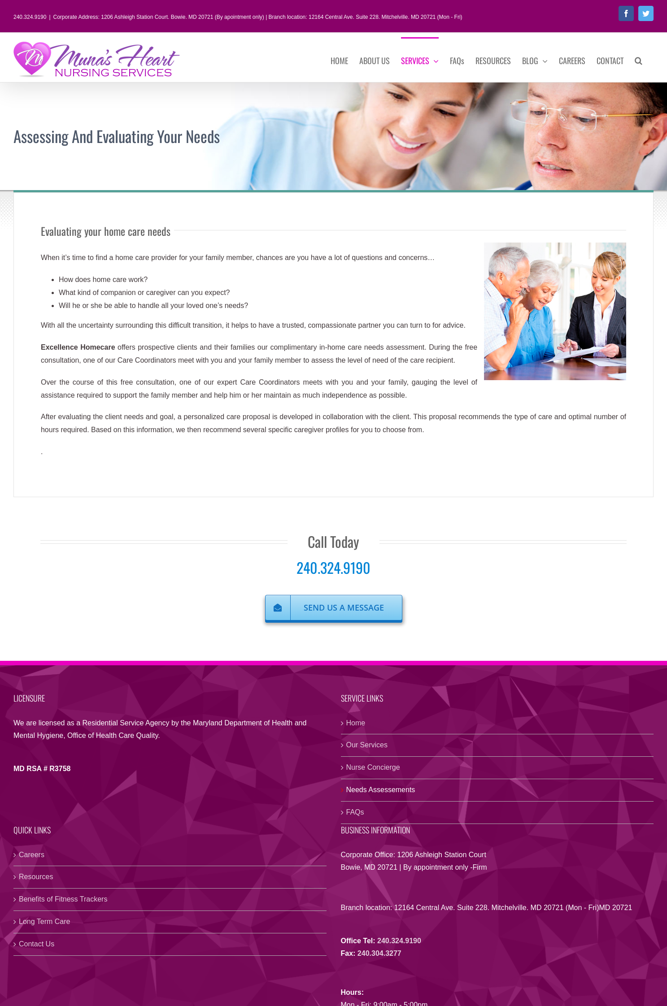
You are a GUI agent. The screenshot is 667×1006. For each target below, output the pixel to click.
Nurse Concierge (373, 767)
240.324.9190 (333, 567)
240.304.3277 (379, 953)
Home (356, 723)
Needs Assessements (380, 790)
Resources (36, 876)
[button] (638, 59)
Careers (31, 855)
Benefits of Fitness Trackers (63, 899)
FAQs (355, 812)
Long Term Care (44, 921)
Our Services (367, 745)
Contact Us (36, 944)
